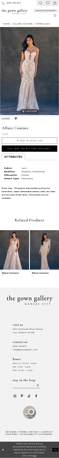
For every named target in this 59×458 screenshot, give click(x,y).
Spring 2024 (43, 23)
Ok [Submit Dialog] (55, 450)
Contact (47, 432)
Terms (23, 432)
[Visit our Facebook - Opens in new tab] (36, 396)
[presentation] (14, 250)
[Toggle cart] (55, 3)
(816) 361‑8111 (19, 346)
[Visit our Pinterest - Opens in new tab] (21, 396)
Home (6, 23)
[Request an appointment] (46, 11)
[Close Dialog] (3, 449)
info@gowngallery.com (25, 349)
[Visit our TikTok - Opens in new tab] (29, 396)
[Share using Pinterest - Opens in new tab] (15, 118)
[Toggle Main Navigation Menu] (55, 15)
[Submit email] (37, 385)
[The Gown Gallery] (14, 11)
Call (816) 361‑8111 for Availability (31, 148)
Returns (11, 432)
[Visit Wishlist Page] (48, 3)
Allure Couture (23, 23)
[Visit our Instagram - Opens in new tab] (14, 396)
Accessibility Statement (36, 434)
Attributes (13, 156)
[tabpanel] (29, 71)
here (35, 456)
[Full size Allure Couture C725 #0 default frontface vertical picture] (29, 71)
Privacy (34, 432)
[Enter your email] (26, 385)
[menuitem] (11, 3)
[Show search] (40, 3)
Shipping (12, 434)
